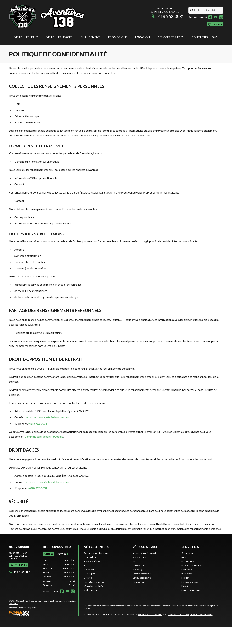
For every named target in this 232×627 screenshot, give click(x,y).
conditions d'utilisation (178, 614)
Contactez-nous (204, 37)
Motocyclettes (91, 557)
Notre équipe (187, 561)
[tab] (48, 554)
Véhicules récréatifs (93, 586)
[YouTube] (216, 17)
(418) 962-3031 (37, 423)
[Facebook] (210, 17)
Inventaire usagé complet (144, 553)
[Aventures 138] (47, 16)
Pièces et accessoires (191, 590)
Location (142, 37)
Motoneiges (138, 569)
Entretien (185, 586)
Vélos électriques (92, 561)
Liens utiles (190, 546)
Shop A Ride (32, 607)
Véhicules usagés (59, 37)
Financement (90, 37)
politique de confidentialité (150, 614)
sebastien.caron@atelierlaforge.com (47, 417)
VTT (86, 565)
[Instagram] (221, 17)
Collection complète (93, 590)
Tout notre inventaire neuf (96, 553)
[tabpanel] (59, 572)
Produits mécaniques (94, 582)
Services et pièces (171, 37)
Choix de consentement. (201, 614)
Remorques (89, 573)
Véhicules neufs (26, 37)
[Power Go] (43, 613)
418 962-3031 (167, 16)
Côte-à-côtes (90, 569)
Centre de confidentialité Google (44, 436)
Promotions (117, 37)
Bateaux (88, 577)
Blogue (184, 557)
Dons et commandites (191, 565)
